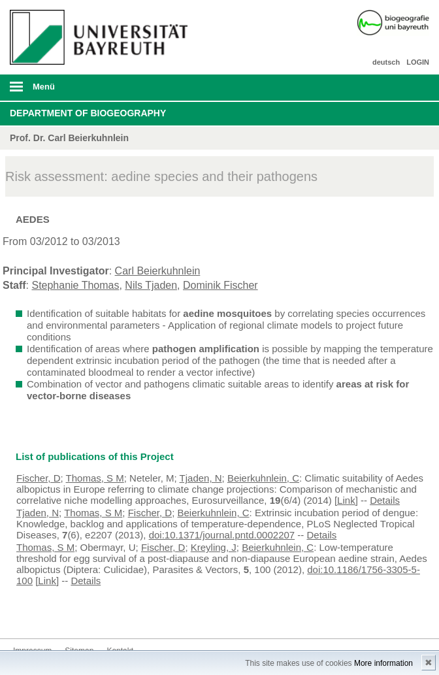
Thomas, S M (95, 478)
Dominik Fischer (220, 285)
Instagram (23, 614)
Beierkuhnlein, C (263, 478)
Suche (388, 87)
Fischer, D (38, 478)
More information (383, 663)
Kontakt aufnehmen (44, 614)
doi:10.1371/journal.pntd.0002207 (222, 534)
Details (385, 500)
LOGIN (417, 62)
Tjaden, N (201, 478)
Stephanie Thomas (75, 285)
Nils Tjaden (151, 285)
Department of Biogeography (88, 113)
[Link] (346, 500)
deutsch (386, 62)
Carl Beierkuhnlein (158, 270)
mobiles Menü (96, 91)
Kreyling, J (213, 547)
